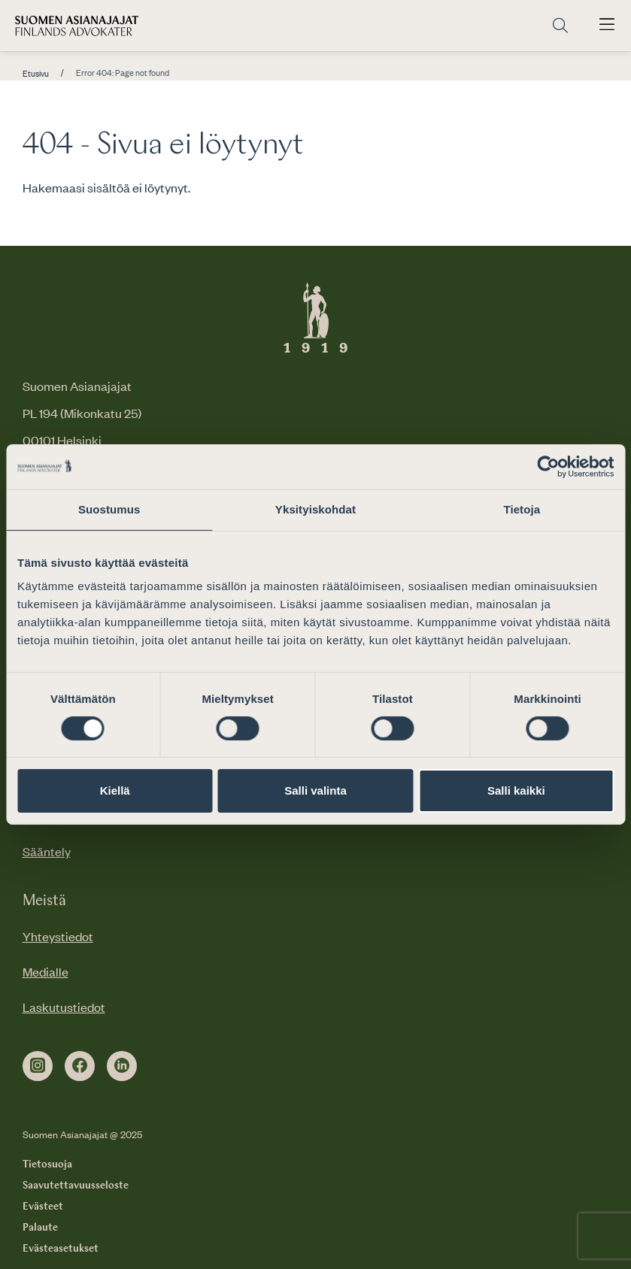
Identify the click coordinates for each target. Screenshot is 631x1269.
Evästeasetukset (61, 1248)
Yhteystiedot (58, 936)
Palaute (40, 1227)
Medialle (45, 971)
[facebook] (80, 1066)
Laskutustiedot (64, 1006)
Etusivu (36, 74)
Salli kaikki (516, 790)
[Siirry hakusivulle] (560, 26)
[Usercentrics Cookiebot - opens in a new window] (548, 467)
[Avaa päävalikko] (607, 26)
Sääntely (47, 851)
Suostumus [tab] (109, 509)
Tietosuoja (47, 1164)
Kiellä (115, 790)
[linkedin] (122, 1066)
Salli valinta (315, 790)
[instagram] (38, 1066)
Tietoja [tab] (521, 509)
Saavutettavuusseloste (76, 1185)
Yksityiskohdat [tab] (315, 509)
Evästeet (43, 1206)
